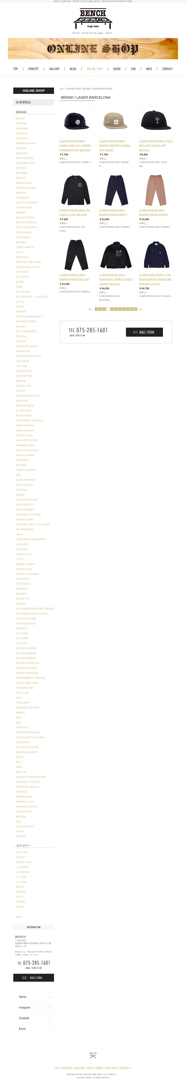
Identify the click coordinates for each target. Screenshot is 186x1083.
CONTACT (125, 1068)
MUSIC (20, 906)
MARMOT (21, 593)
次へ (141, 309)
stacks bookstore (25, 430)
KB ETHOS (22, 272)
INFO (114, 1068)
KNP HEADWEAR (26, 658)
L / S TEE (21, 877)
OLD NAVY (22, 138)
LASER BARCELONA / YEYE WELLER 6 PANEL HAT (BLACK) (156, 145)
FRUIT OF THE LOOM (28, 262)
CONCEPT (67, 1068)
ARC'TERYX (23, 583)
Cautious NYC (24, 554)
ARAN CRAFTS (24, 504)
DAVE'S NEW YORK (27, 682)
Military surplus (24, 182)
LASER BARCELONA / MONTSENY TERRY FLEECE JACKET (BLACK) (116, 279)
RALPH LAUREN (25, 455)
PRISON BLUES (25, 687)
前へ (91, 309)
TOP (61, 89)
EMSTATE (21, 588)
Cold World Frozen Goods (30, 737)
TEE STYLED (23, 385)
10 (131, 309)
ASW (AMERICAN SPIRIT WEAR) (35, 608)
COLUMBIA (22, 638)
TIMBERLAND (24, 796)
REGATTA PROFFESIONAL (31, 777)
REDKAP (21, 311)
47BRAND (21, 791)
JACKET (20, 857)
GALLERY (80, 1068)
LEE (18, 475)
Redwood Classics (26, 187)
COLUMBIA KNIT (25, 163)
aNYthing (21, 816)
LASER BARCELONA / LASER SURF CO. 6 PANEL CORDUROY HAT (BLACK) (75, 145)
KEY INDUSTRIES (26, 321)
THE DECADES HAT (27, 747)
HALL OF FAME (24, 826)
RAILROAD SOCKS (27, 346)
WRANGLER (23, 351)
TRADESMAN (23, 232)
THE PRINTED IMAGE (28, 356)
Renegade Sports (25, 445)
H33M (19, 767)
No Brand (21, 148)
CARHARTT (22, 460)
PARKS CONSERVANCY (30, 316)
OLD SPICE (22, 276)
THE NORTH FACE (26, 499)
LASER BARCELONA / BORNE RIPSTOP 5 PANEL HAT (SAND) (115, 145)
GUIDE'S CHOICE (26, 470)
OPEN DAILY (23, 742)
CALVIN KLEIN (24, 435)
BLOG (90, 1068)
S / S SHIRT (22, 872)
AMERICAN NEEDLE (28, 786)
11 (135, 309)
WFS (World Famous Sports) (31, 613)
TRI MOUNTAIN (24, 529)
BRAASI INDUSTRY (27, 752)
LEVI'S (19, 559)
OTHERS (21, 836)
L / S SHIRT (22, 867)
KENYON (21, 341)
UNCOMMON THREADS (29, 420)
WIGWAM (21, 489)
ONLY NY (21, 772)
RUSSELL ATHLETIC (27, 663)
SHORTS (21, 891)
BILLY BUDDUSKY (26, 331)
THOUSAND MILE (26, 623)
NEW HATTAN (24, 375)
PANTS (20, 886)
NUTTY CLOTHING (27, 202)
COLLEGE (21, 366)
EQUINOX (21, 628)
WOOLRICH (22, 702)
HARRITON (22, 578)
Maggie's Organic (25, 564)
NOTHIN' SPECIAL (26, 222)
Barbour (20, 494)
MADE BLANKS (24, 425)
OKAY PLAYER (24, 811)
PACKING (21, 123)
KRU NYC (21, 643)
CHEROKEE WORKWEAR (31, 539)
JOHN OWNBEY (25, 509)
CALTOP (21, 390)
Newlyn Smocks (24, 519)
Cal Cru (20, 301)
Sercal (19, 534)
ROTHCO (21, 168)
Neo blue (21, 326)
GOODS (20, 901)
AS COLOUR (23, 291)
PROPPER (22, 257)
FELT (19, 762)
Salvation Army (24, 569)
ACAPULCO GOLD (26, 668)
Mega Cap (21, 153)
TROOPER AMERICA (28, 732)
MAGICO (21, 177)
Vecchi (19, 252)
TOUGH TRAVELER (27, 673)
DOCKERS (22, 549)
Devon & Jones (24, 484)
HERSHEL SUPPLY (27, 806)
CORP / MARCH (25, 247)
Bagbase (21, 380)
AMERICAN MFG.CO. (28, 395)
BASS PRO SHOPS (27, 440)
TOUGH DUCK (24, 207)
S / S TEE (21, 882)
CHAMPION (22, 197)
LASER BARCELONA (28, 267)
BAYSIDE (21, 242)
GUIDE (99, 1068)
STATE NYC (22, 727)
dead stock (22, 400)
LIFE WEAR (22, 361)
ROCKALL (21, 336)
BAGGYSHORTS (25, 217)
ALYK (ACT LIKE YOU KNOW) (33, 524)
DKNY (19, 697)
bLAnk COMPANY (26, 479)
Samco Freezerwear (27, 450)
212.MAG (21, 465)
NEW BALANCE (25, 405)
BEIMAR (20, 212)
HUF (18, 821)
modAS (20, 306)
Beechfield (21, 173)
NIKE (19, 717)
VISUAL (20, 831)
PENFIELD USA (25, 801)
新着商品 (23, 102)
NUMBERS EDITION (27, 707)
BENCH (20, 118)
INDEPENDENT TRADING (30, 677)
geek (18, 722)
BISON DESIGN (25, 158)
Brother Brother (24, 415)
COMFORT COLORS (27, 781)
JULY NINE (22, 633)
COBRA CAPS (24, 371)
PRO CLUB (22, 692)
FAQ (107, 1068)
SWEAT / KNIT (24, 862)
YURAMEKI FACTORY (28, 514)
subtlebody (22, 128)
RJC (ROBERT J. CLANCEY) (32, 296)
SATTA (19, 757)
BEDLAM (21, 192)
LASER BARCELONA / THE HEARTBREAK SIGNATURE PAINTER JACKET (155, 279)
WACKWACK (23, 237)
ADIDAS (20, 712)
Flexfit (19, 286)
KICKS (19, 896)
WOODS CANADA (26, 648)
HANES (20, 281)
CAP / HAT (22, 852)
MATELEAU (22, 544)
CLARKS (21, 603)
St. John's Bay (24, 410)
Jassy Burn (22, 133)
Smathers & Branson (27, 574)
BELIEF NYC (23, 598)
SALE (19, 917)
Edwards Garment (26, 143)
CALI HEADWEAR (26, 653)
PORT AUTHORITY (26, 227)
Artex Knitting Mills (26, 618)
